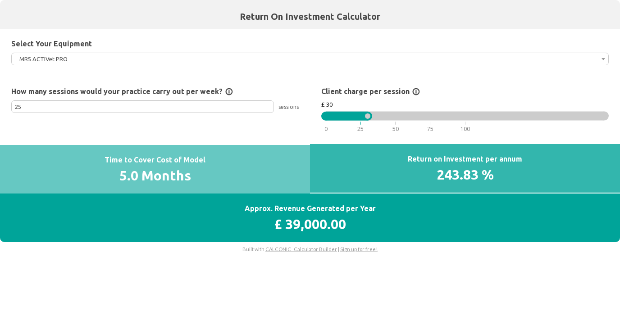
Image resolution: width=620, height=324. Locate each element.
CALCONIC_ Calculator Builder (301, 249)
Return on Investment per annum (465, 159)
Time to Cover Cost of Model (155, 160)
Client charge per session (370, 91)
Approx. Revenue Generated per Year (310, 208)
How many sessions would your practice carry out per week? (122, 91)
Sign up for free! (359, 249)
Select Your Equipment (51, 44)
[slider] (367, 116)
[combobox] (310, 59)
